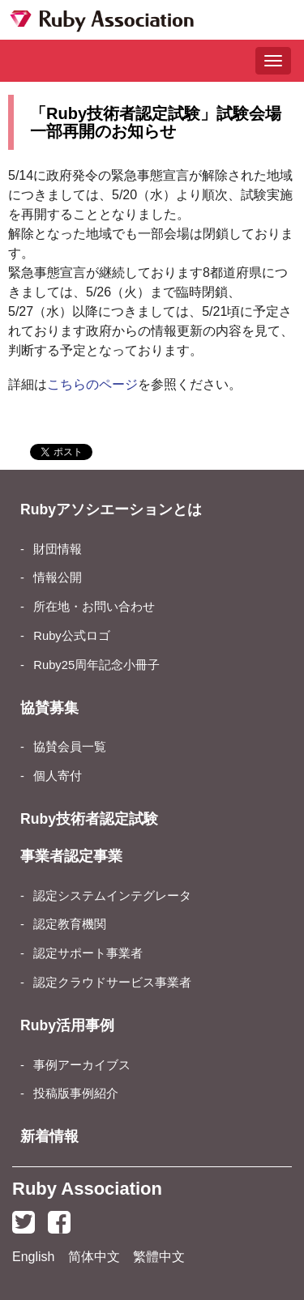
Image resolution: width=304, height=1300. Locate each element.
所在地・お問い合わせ (94, 606)
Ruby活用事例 (67, 1025)
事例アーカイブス (82, 1065)
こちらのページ (92, 384)
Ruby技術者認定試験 (89, 819)
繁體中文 (159, 1257)
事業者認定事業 (71, 856)
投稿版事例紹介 (75, 1093)
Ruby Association (87, 1189)
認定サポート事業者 (88, 953)
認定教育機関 (69, 924)
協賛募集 (49, 708)
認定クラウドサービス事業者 (112, 982)
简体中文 (94, 1257)
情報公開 (57, 577)
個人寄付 (57, 775)
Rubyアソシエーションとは (111, 509)
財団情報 (57, 549)
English (33, 1257)
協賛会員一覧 (69, 746)
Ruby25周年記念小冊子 (96, 665)
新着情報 (49, 1136)
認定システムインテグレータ (112, 895)
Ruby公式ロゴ (71, 635)
